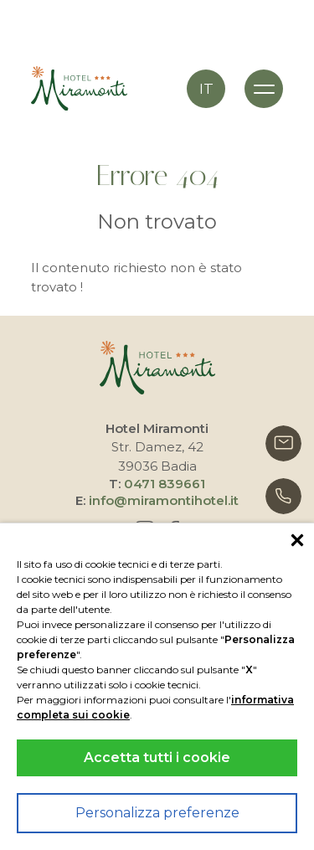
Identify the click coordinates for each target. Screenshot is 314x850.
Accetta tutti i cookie (157, 757)
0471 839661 (164, 484)
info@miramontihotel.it (164, 500)
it (206, 88)
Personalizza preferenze (157, 813)
